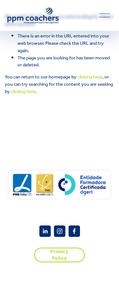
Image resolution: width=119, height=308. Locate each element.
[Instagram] (59, 231)
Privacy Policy (59, 254)
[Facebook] (74, 231)
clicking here (89, 77)
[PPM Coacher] (45, 231)
